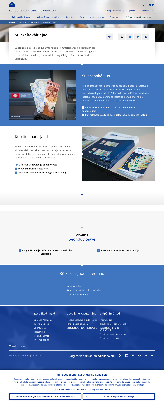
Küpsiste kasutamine (101, 389)
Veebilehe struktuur (18, 346)
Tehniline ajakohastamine (79, 323)
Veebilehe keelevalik (109, 338)
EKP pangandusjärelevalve (139, 17)
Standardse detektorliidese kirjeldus (84, 290)
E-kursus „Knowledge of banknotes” (38, 164)
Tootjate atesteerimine (77, 294)
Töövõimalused (146, 10)
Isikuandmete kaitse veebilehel (114, 323)
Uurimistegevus (97, 17)
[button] (147, 5)
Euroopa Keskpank (113, 10)
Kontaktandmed (41, 335)
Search (143, 5)
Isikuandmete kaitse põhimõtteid (71, 389)
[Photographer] (74, 118)
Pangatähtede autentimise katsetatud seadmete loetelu (116, 114)
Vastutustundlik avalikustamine (82, 327)
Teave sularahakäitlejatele (33, 168)
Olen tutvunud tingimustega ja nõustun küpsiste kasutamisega (45, 396)
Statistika (70, 17)
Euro (82, 17)
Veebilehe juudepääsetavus (113, 334)
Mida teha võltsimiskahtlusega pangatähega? (43, 172)
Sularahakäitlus (74, 286)
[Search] (129, 4)
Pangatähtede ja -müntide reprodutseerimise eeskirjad (47, 252)
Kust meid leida (41, 339)
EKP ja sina (130, 10)
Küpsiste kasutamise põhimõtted (109, 328)
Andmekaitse (106, 319)
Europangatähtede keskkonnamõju (120, 250)
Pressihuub (115, 17)
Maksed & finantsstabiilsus (48, 17)
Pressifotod (39, 331)
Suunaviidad (40, 327)
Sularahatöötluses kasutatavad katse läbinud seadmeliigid (109, 109)
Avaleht (12, 22)
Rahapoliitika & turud (21, 17)
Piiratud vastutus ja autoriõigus (82, 319)
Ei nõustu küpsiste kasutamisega (119, 396)
